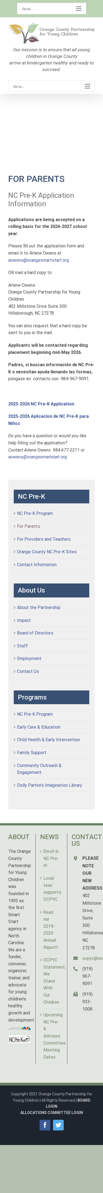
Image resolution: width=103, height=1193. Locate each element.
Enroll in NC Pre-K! (51, 858)
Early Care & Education (38, 727)
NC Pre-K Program (35, 513)
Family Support (31, 752)
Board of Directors (35, 633)
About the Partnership (38, 607)
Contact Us (28, 671)
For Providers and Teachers (44, 539)
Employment (29, 658)
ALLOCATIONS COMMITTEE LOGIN (51, 1112)
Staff (22, 645)
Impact (24, 620)
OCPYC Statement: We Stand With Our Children (51, 981)
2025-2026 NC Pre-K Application (41, 404)
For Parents (28, 526)
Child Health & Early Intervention (48, 739)
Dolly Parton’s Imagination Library (49, 785)
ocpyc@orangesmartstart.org (88, 958)
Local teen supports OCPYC (51, 889)
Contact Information (37, 564)
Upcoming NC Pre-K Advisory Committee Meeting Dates (51, 1036)
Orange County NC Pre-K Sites (47, 551)
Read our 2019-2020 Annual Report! (50, 930)
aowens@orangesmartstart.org (38, 260)
